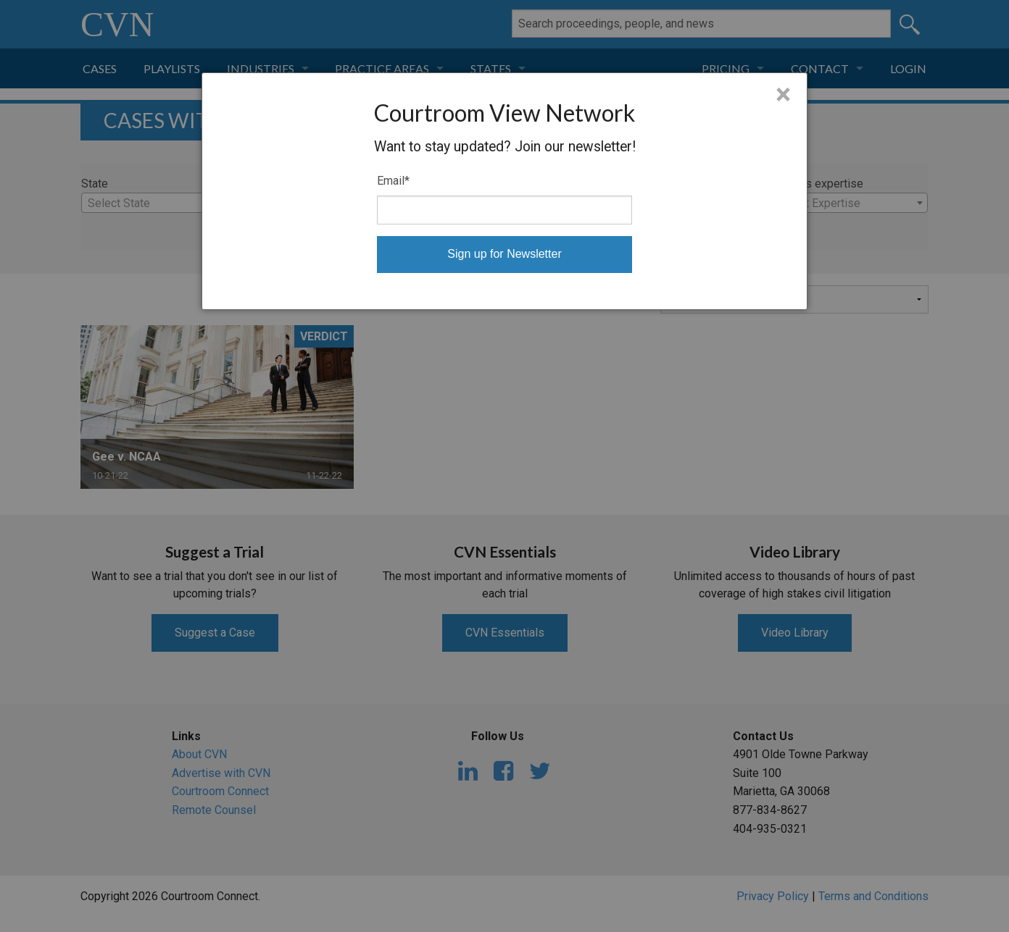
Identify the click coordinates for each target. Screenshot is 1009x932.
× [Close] (783, 94)
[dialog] (504, 191)
